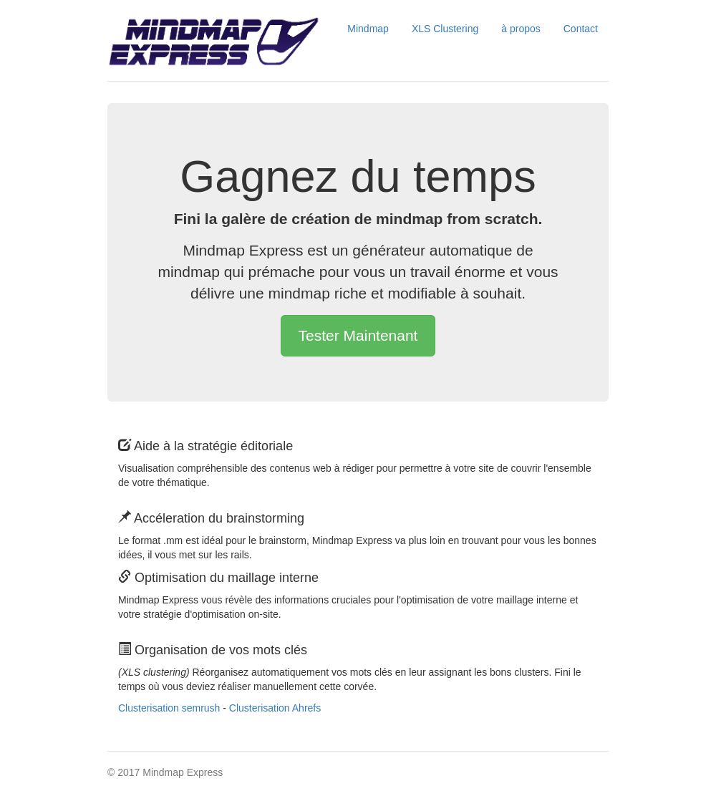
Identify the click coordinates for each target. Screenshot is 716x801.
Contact (580, 28)
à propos (520, 28)
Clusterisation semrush (169, 708)
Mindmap (368, 28)
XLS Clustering (445, 28)
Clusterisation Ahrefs (275, 708)
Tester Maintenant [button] (358, 335)
